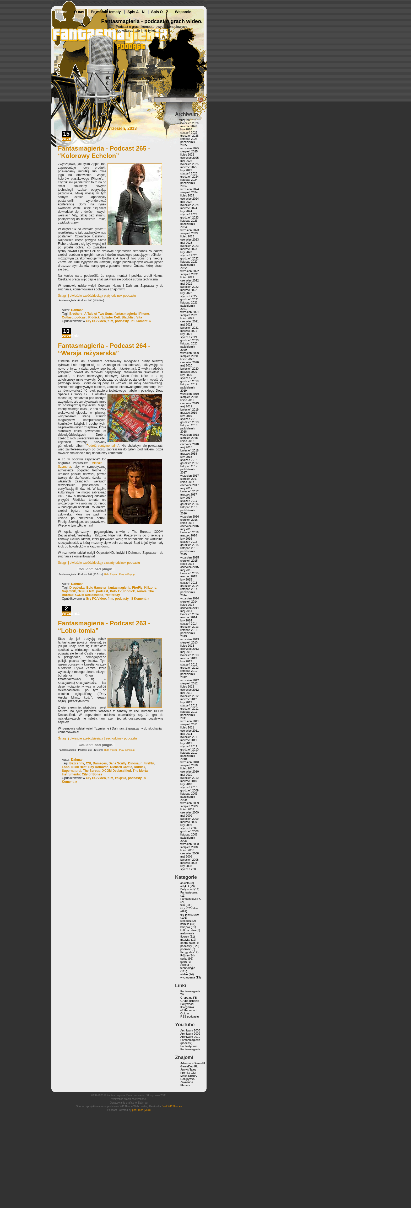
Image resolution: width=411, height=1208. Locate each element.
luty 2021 (186, 334)
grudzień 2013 (189, 626)
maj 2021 (186, 324)
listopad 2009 (188, 793)
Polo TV (116, 591)
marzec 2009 (188, 821)
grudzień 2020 (189, 340)
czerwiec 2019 (189, 403)
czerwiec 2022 (189, 280)
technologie (187, 968)
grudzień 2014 (189, 585)
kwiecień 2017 (189, 491)
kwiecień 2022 (189, 286)
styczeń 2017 (188, 500)
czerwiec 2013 (189, 648)
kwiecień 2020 (189, 368)
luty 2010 (186, 784)
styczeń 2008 (188, 869)
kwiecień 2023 (189, 245)
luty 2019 (186, 415)
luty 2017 (186, 497)
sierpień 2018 (189, 437)
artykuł (184, 886)
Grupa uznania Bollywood (189, 1002)
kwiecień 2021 (189, 327)
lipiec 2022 (187, 277)
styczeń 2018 (188, 459)
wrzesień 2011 (189, 721)
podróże (185, 949)
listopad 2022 (188, 261)
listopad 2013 (188, 629)
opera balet (187, 942)
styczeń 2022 (188, 296)
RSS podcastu (189, 1016)
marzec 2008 (188, 862)
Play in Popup (126, 574)
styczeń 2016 (188, 541)
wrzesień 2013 (189, 639)
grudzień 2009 (189, 790)
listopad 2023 (188, 220)
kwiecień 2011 (189, 736)
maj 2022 (186, 283)
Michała (96, 463)
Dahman (77, 310)
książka (120, 778)
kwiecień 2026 (189, 123)
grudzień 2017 (189, 463)
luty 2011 (186, 743)
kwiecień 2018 (189, 450)
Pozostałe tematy (106, 12)
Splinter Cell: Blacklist (118, 317)
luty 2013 (186, 661)
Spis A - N (135, 12)
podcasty (122, 321)
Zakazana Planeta (186, 1084)
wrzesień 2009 (189, 803)
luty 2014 (186, 620)
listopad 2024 (188, 179)
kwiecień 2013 (189, 655)
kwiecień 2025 (189, 164)
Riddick (94, 317)
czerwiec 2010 (189, 771)
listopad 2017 (188, 466)
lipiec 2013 (187, 645)
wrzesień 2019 (189, 393)
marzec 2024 (188, 208)
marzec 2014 (188, 617)
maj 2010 (186, 774)
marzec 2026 (188, 126)
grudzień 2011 (189, 708)
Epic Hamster (96, 587)
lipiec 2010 (187, 768)
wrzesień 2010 (189, 762)
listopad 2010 (188, 752)
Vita (139, 317)
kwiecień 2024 (189, 204)
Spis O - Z (159, 12)
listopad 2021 (188, 302)
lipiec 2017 (187, 481)
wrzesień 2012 (189, 680)
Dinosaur (135, 763)
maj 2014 (186, 611)
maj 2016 (186, 529)
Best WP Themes (172, 1106)
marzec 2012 (188, 699)
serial (183, 958)
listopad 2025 (188, 138)
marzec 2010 (188, 781)
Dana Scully (117, 763)
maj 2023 (186, 242)
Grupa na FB (188, 997)
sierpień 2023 (189, 233)
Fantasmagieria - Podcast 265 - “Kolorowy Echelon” (104, 152)
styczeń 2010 (188, 787)
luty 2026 (186, 129)
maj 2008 (186, 856)
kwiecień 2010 (189, 777)
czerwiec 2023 (189, 239)
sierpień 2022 (189, 274)
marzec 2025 (188, 167)
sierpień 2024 (189, 192)
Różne (184, 955)
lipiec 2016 (187, 522)
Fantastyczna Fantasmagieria (190, 1048)
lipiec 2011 (187, 727)
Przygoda (186, 952)
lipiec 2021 (187, 318)
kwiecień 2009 (189, 818)
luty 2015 (186, 579)
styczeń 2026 (188, 132)
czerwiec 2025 (189, 157)
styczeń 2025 (188, 173)
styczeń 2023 (188, 255)
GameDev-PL (189, 1066)
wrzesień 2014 (189, 598)
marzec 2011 (188, 740)
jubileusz (186, 920)
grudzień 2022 (189, 258)
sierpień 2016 (189, 519)
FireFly (137, 587)
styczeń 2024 (188, 214)
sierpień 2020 (189, 356)
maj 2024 (186, 201)
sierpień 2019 (189, 396)
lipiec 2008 (187, 850)
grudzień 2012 (189, 667)
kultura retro (188, 930)
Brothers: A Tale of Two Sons (91, 314)
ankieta (185, 883)
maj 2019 (186, 406)
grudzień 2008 (189, 831)
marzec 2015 (188, 576)
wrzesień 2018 (189, 434)
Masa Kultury (188, 1075)
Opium (184, 1013)
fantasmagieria (126, 314)
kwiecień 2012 (189, 696)
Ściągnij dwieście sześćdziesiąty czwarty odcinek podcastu (99, 563)
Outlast (67, 317)
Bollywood (186, 889)
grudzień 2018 (189, 422)
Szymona (64, 467)
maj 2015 (186, 570)
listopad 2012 (188, 670)
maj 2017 (186, 488)
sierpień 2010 (189, 765)
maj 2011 (186, 733)
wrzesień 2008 (189, 843)
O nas (79, 12)
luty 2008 (186, 866)
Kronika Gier (188, 1072)
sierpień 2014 (189, 601)
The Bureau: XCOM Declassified (107, 771)
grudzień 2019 (189, 381)
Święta (184, 964)
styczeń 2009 (188, 828)
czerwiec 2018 (189, 444)
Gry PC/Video (96, 321)
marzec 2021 (188, 330)
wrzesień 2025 (189, 148)
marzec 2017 (188, 494)
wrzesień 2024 (189, 189)
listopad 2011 (188, 711)
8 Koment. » (140, 598)
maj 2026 (186, 119)
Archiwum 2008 (190, 1030)
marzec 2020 (188, 371)
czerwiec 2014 (189, 607)
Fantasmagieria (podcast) (190, 1041)
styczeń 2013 (188, 664)
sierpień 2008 (189, 847)
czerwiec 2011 (189, 730)
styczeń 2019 (188, 419)
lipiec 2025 (187, 154)
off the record (188, 1010)
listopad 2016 (188, 507)
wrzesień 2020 (189, 352)
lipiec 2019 (187, 400)
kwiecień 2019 (189, 409)
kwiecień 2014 (189, 614)
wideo (184, 974)
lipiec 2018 (187, 441)
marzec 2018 (188, 453)
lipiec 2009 (187, 809)
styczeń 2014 (188, 623)
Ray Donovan (98, 767)
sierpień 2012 (189, 683)
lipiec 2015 (187, 563)
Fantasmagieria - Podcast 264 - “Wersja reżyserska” (104, 349)
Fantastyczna (188, 892)
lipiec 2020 (187, 359)
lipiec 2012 (187, 686)
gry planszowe (189, 914)
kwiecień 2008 (189, 859)
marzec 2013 (188, 658)
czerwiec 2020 (189, 362)
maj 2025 (186, 160)
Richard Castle (121, 767)
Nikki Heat (78, 767)
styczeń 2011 (188, 746)
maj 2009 (186, 815)
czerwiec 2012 (189, 689)
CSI (88, 763)
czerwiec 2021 (189, 321)
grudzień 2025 (189, 135)
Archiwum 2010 (190, 1036)
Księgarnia (187, 1007)
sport (183, 961)
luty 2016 (186, 538)
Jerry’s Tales (188, 1069)
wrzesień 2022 (189, 271)
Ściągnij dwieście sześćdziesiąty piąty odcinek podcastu (97, 295)
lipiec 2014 (187, 604)
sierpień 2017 (189, 478)
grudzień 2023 (189, 217)
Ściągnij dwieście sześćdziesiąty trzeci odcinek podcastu (97, 738)
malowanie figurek (187, 935)
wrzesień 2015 (189, 557)
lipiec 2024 (187, 195)
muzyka (185, 939)
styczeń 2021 (188, 337)
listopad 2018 (188, 425)
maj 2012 (186, 692)
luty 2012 (186, 702)
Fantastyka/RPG (191, 898)
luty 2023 (186, 252)
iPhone (143, 314)
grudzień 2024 (189, 176)
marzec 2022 (188, 289)
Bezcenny (76, 763)
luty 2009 (186, 825)
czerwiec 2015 (189, 566)
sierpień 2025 (189, 151)
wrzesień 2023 (189, 230)
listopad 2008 (188, 834)
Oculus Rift (86, 591)
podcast (80, 317)
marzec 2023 (188, 249)
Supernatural (71, 771)
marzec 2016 (188, 535)
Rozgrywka (187, 1079)
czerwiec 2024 (189, 198)
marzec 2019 (188, 412)
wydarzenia (187, 977)
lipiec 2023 (187, 236)
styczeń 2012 (188, 705)
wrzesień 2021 (189, 311)
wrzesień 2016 (189, 516)
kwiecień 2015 (189, 573)
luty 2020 (186, 374)
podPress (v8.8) (141, 1110)
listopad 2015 (188, 548)
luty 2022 (186, 293)
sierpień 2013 (189, 642)
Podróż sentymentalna (102, 446)
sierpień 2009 (189, 806)
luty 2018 (186, 456)
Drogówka (77, 587)
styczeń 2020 (188, 378)
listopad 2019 (188, 384)
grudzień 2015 (189, 544)
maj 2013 (186, 651)
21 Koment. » (141, 321)
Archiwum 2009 (190, 1033)
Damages (100, 763)
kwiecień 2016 (189, 532)
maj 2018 (186, 447)
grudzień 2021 (189, 299)
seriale (142, 591)
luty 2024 (186, 211)
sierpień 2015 (189, 560)
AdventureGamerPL (193, 1063)
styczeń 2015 (188, 582)
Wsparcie (183, 12)
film (110, 321)
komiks (184, 923)
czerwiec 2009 (189, 812)
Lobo (65, 767)
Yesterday (112, 595)
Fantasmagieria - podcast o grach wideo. (152, 21)
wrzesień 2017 (189, 475)
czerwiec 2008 (189, 853)
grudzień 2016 (189, 503)
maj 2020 (186, 365)
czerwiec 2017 (189, 485)
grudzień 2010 (189, 749)
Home (62, 12)
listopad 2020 (188, 343)
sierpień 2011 (189, 724)
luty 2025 (186, 170)
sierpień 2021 (189, 315)
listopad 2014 (188, 588)
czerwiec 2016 (189, 526)
